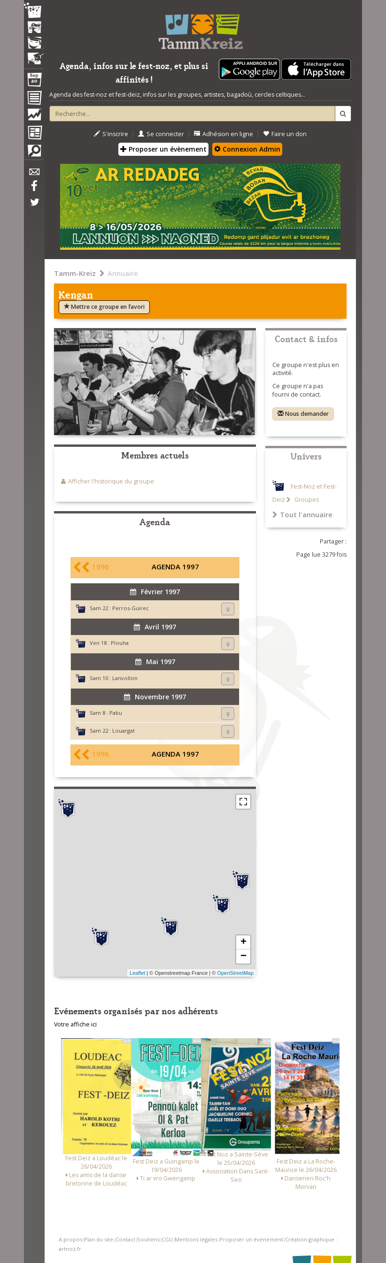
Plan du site (98, 1239)
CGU (167, 1239)
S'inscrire (111, 134)
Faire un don (285, 134)
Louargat (123, 730)
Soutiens (148, 1239)
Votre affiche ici (75, 1024)
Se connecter (161, 134)
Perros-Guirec (130, 608)
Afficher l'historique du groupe (111, 481)
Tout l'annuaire (302, 514)
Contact (125, 1239)
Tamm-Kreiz (75, 273)
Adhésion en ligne (223, 134)
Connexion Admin (247, 149)
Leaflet (137, 973)
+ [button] (243, 942)
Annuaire (123, 273)
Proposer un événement (251, 1239)
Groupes (306, 500)
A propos (70, 1239)
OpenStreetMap (235, 973)
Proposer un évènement (163, 149)
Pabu (115, 712)
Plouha (120, 642)
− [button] (243, 956)
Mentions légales (196, 1239)
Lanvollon (125, 677)
